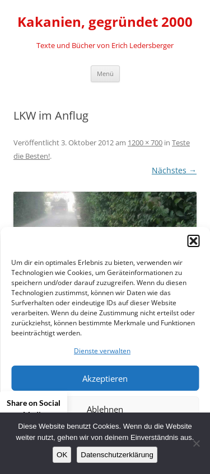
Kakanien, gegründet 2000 (105, 22)
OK (62, 455)
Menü (105, 73)
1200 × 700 (145, 143)
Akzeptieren (105, 378)
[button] (193, 241)
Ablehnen (105, 409)
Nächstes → (174, 170)
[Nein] (196, 443)
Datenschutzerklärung (117, 455)
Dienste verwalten (102, 351)
